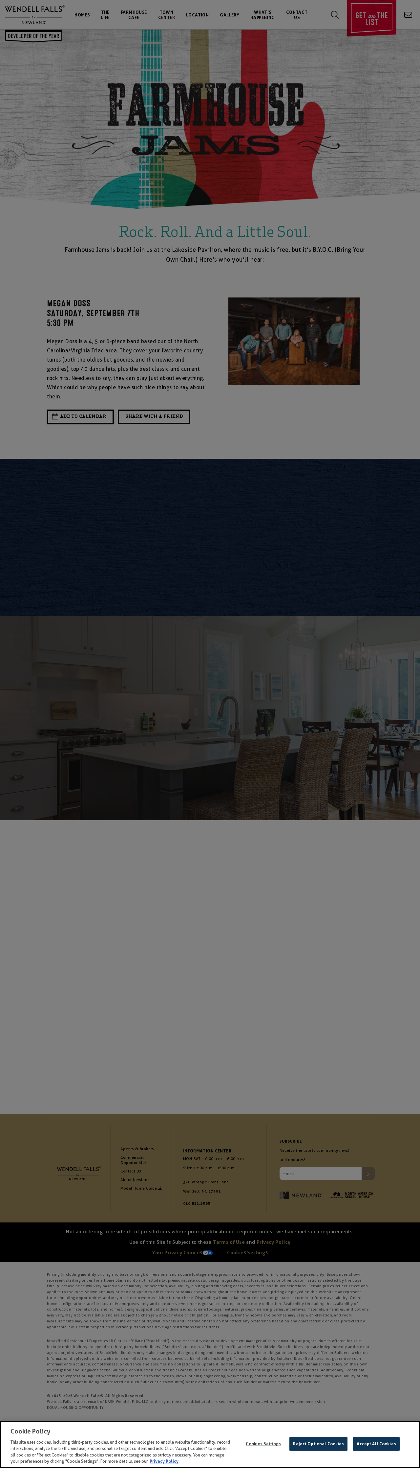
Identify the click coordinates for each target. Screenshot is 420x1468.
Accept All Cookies (376, 1443)
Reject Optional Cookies (318, 1443)
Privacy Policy (164, 1461)
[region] (210, 1444)
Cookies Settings (263, 1443)
